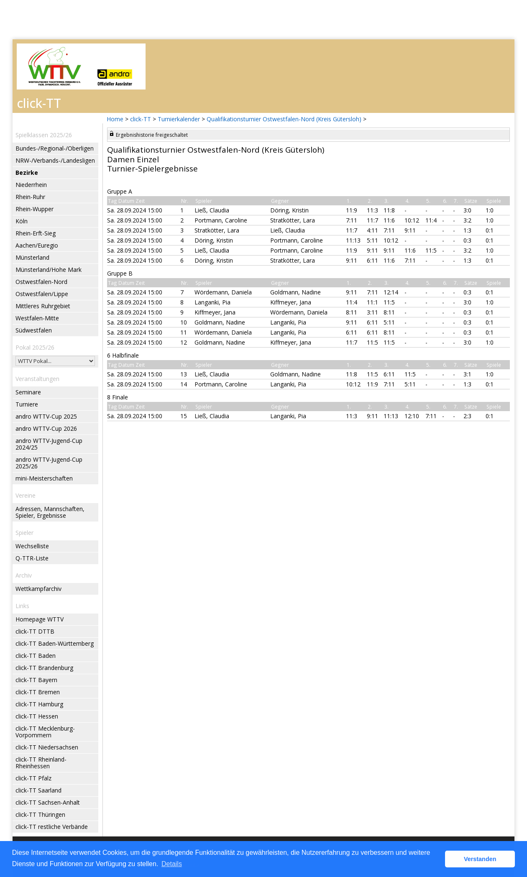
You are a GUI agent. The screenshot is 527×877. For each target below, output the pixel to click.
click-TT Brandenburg (44, 668)
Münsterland (32, 257)
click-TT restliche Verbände (51, 827)
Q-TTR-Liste (32, 558)
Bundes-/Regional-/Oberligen (54, 148)
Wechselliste (32, 546)
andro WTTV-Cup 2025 (46, 416)
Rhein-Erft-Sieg (35, 233)
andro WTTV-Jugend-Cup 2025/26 (48, 462)
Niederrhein (31, 185)
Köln (21, 221)
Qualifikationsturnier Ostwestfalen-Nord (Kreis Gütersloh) (284, 119)
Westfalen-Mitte (37, 318)
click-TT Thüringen (40, 814)
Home (115, 119)
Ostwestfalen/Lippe (41, 294)
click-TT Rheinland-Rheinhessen (41, 762)
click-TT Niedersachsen (46, 747)
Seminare (28, 392)
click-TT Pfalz (33, 778)
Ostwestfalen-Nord (41, 282)
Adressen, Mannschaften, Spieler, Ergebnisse (49, 512)
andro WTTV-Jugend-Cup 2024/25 (48, 444)
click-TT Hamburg (39, 704)
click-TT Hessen (36, 716)
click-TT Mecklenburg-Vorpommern (45, 731)
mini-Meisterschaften (44, 478)
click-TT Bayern (36, 680)
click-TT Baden (35, 656)
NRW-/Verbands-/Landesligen (55, 160)
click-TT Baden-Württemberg (54, 643)
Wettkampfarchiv (38, 589)
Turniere (26, 404)
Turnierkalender (179, 119)
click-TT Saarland (38, 790)
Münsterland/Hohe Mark (48, 270)
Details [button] (171, 863)
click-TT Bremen (37, 692)
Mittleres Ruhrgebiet (42, 306)
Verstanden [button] (480, 859)
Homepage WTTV (39, 619)
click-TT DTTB (34, 631)
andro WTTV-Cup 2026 (46, 428)
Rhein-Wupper (34, 209)
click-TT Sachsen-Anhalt (47, 802)
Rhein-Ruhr (30, 197)
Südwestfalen (33, 330)
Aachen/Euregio (36, 245)
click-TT (140, 119)
